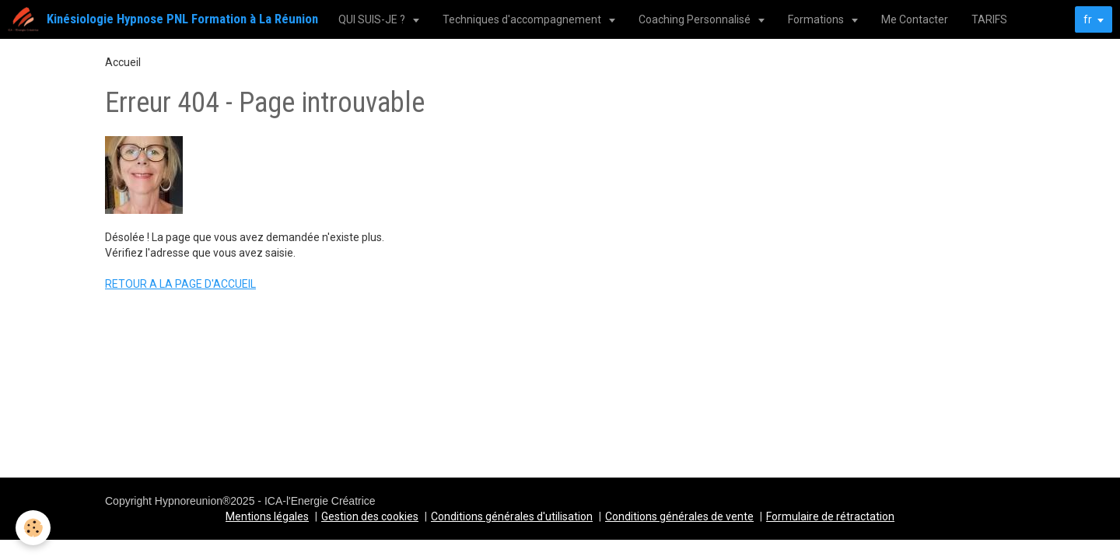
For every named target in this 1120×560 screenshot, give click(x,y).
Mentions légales (267, 516)
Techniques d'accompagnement (523, 19)
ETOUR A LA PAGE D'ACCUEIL (184, 284)
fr (1087, 19)
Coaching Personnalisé (696, 19)
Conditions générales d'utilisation (512, 516)
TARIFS (989, 19)
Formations (817, 19)
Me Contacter (914, 19)
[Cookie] (33, 527)
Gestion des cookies (369, 516)
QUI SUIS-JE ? (373, 19)
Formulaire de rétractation (830, 516)
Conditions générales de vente (679, 516)
